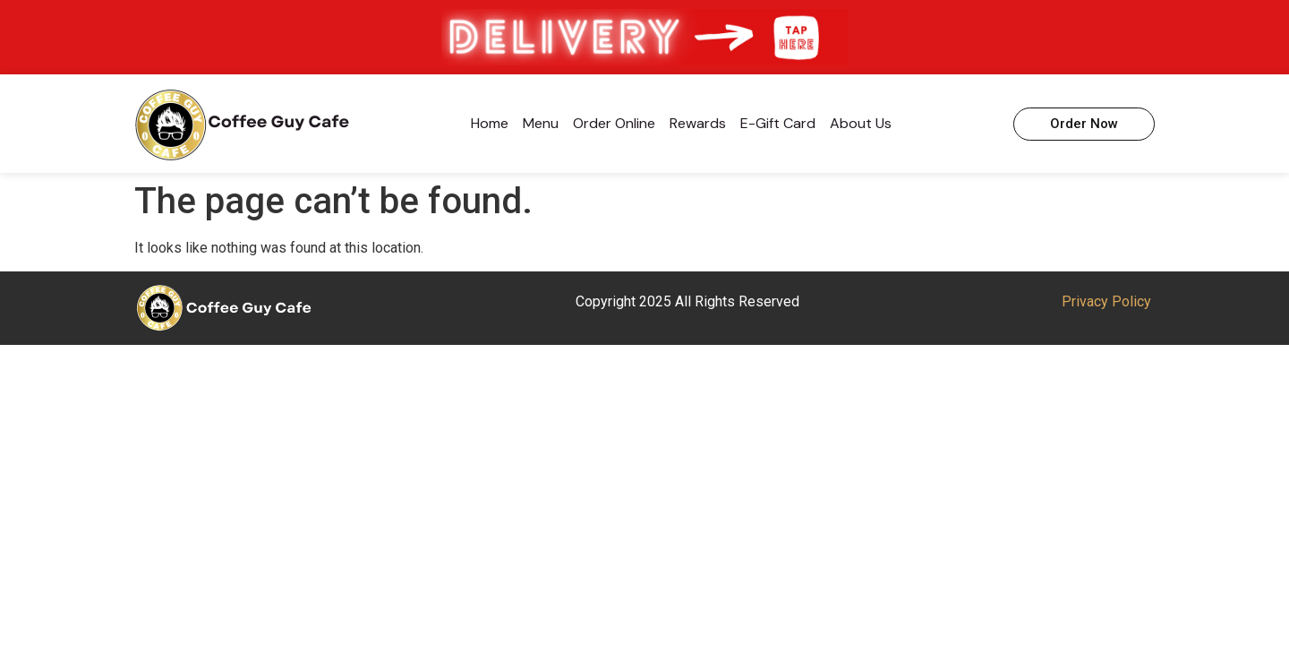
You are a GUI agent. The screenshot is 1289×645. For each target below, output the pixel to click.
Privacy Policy (1106, 301)
